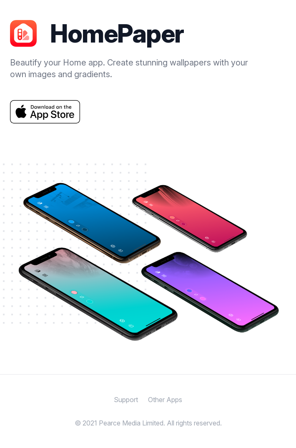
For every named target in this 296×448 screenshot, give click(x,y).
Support (126, 399)
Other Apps (165, 399)
